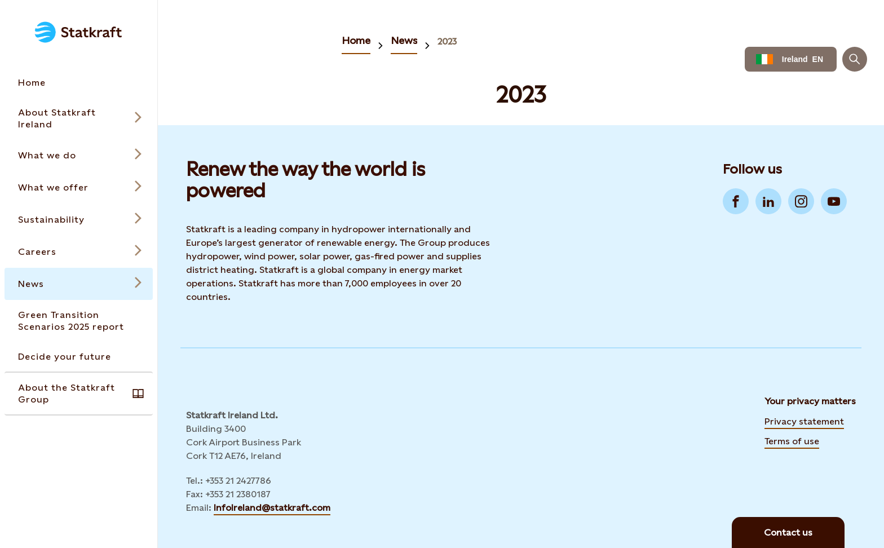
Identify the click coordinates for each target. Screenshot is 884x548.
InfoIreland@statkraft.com (272, 507)
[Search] (854, 59)
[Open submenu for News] (79, 284)
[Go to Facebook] (736, 201)
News (404, 40)
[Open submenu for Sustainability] (79, 220)
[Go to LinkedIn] (768, 201)
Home (356, 40)
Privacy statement (804, 421)
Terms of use (791, 441)
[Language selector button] (791, 59)
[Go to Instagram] (801, 201)
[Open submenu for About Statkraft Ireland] (79, 118)
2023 (447, 41)
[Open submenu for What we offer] (79, 187)
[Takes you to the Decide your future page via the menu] (79, 357)
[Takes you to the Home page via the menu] (79, 83)
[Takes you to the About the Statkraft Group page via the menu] (79, 394)
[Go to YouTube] (834, 201)
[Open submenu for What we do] (79, 155)
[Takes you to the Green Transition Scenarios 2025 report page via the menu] (79, 321)
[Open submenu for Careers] (79, 252)
